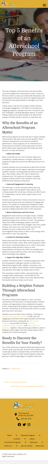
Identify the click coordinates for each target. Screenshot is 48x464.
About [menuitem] (9, 435)
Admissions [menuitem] (40, 446)
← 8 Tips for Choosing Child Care (14, 382)
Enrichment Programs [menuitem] (13, 442)
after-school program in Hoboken (14, 316)
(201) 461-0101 (26, 419)
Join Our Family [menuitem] (26, 446)
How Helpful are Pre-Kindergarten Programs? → (28, 386)
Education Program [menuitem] (28, 435)
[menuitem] (16, 435)
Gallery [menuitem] (32, 439)
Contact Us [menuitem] (8, 446)
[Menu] (44, 5)
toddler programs (16, 325)
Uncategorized (14, 369)
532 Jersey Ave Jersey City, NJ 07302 (25, 414)
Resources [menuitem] (33, 442)
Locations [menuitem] (16, 439)
